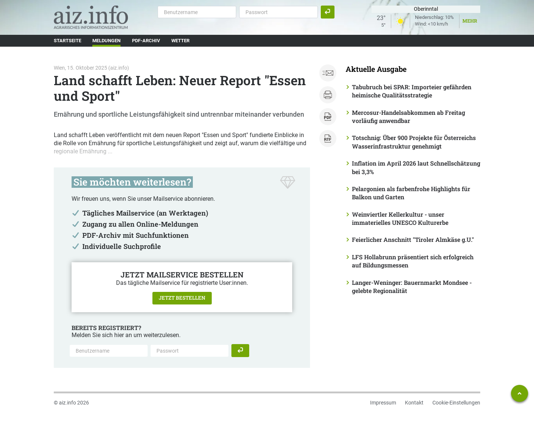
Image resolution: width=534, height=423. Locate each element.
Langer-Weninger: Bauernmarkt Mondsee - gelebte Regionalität (412, 286)
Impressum (383, 403)
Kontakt (414, 403)
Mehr (469, 21)
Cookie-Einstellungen (456, 403)
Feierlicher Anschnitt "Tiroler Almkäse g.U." (413, 239)
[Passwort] (278, 12)
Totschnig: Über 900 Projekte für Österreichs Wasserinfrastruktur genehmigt (414, 142)
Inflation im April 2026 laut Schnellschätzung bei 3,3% (416, 167)
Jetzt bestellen (182, 297)
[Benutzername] (197, 12)
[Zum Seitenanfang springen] (519, 393)
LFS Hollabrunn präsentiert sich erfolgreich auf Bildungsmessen (413, 261)
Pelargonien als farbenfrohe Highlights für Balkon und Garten (411, 193)
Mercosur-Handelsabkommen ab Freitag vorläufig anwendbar (408, 116)
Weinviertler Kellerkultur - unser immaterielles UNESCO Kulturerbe (400, 218)
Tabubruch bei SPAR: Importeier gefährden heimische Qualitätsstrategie (411, 91)
